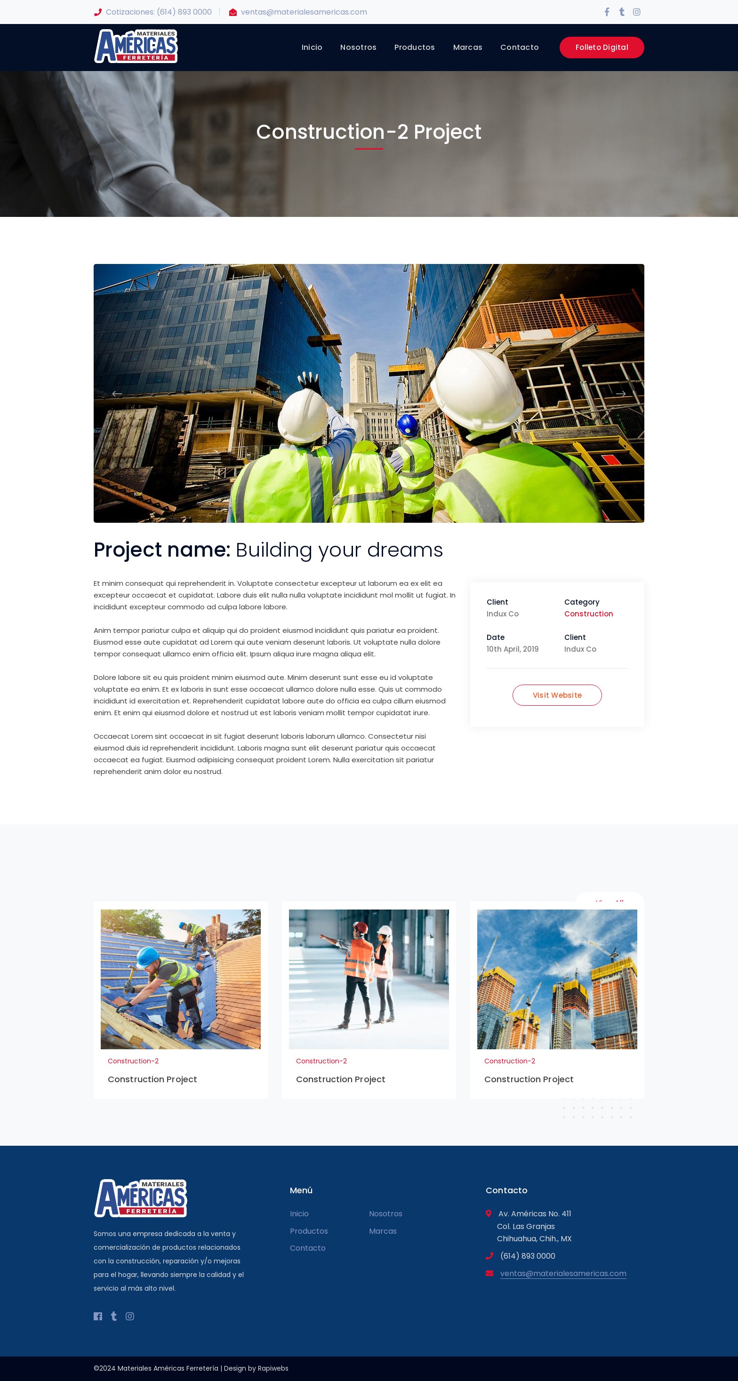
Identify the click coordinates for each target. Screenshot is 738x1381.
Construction (588, 614)
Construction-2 (133, 1061)
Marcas (383, 1231)
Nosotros (385, 1213)
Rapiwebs (273, 1368)
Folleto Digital (602, 47)
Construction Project (152, 1079)
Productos (309, 1231)
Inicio (299, 1213)
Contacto (308, 1248)
